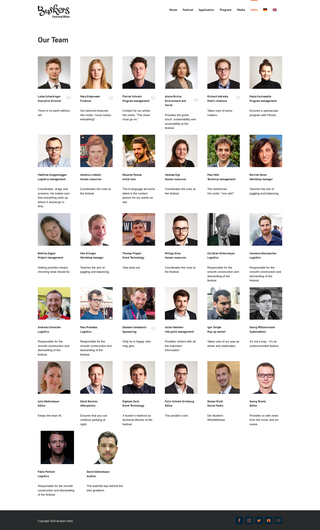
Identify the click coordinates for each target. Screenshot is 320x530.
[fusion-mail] (68, 97)
